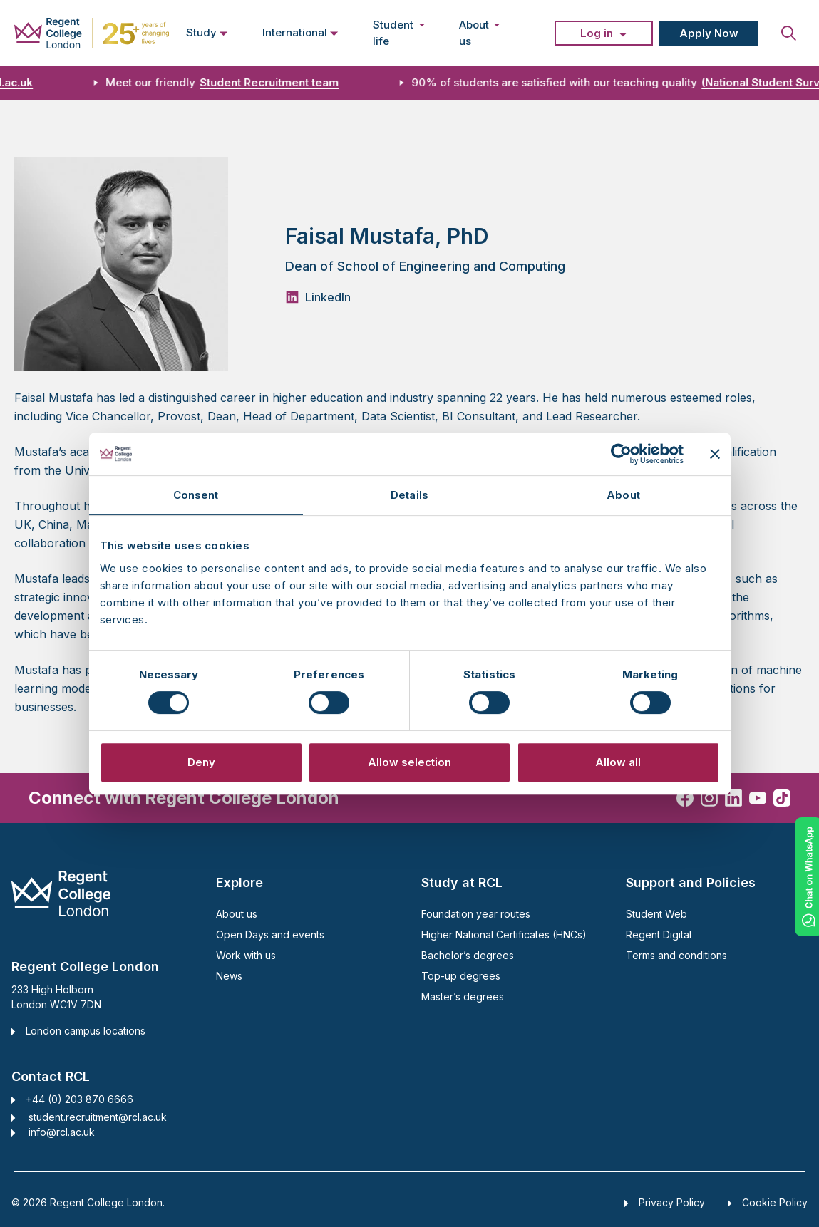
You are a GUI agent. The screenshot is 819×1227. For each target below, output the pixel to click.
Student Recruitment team (276, 82)
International (300, 32)
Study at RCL (462, 882)
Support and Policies (691, 882)
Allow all (618, 762)
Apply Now (708, 33)
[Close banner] (715, 454)
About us (479, 32)
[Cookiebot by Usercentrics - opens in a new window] (621, 454)
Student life (399, 32)
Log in (596, 33)
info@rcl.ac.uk (62, 1132)
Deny (201, 762)
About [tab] (623, 495)
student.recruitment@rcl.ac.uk (98, 1117)
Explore (239, 882)
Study (207, 32)
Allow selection (409, 762)
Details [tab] (409, 495)
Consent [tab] (196, 495)
